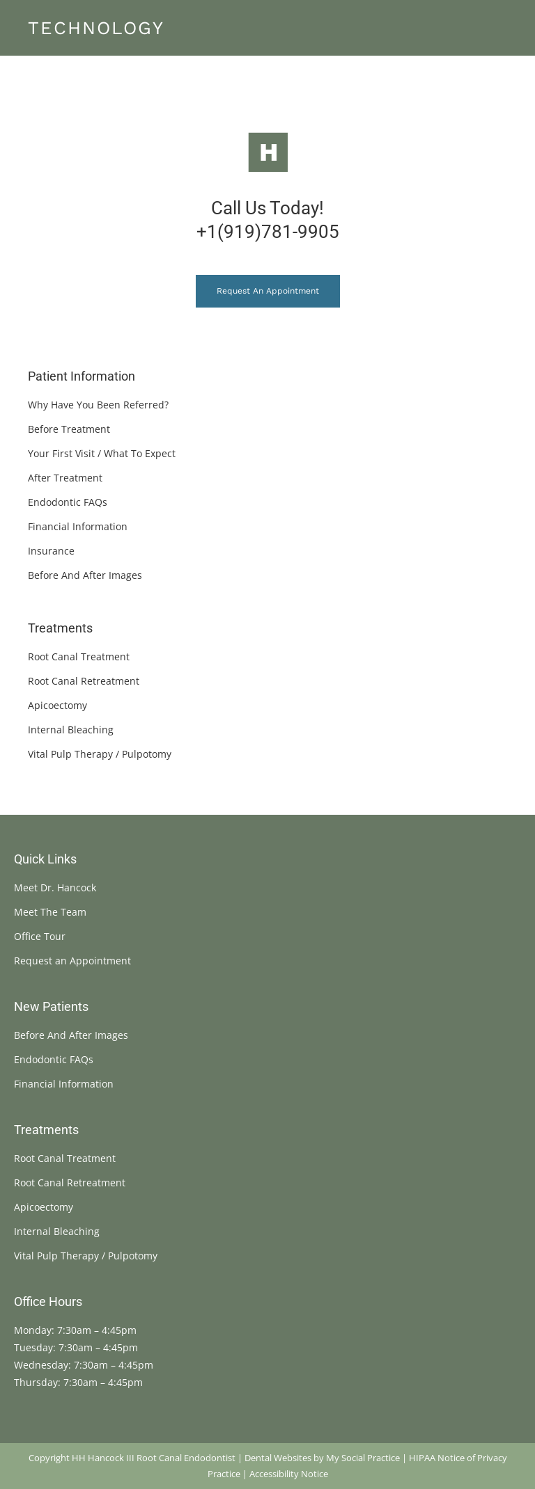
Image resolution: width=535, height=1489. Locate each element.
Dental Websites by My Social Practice (322, 1457)
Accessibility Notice (288, 1473)
